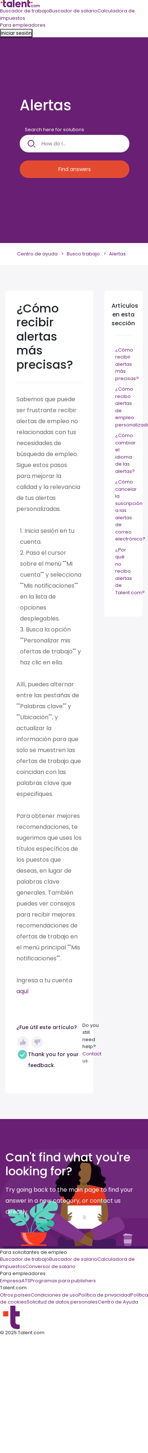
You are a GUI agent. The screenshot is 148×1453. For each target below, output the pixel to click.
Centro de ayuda (37, 253)
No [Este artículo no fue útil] (37, 1042)
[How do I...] (74, 143)
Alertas (117, 253)
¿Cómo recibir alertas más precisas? (127, 364)
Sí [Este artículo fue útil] (23, 1042)
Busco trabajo (83, 253)
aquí (22, 991)
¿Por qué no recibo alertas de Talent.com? (130, 571)
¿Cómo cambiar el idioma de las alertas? (125, 453)
